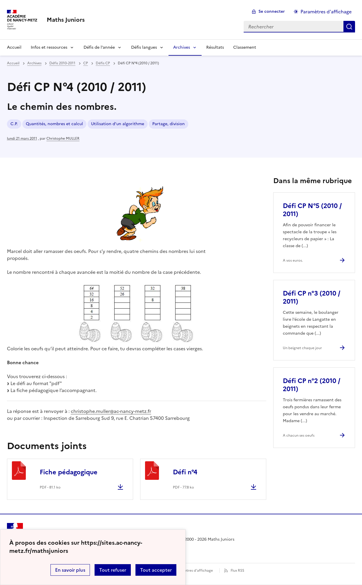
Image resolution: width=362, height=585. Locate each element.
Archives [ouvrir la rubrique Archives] (34, 63)
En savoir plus (70, 569)
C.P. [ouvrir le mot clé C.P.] (14, 124)
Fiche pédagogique (68, 472)
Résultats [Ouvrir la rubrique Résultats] (215, 47)
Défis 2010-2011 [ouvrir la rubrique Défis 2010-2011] (62, 63)
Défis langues (144, 47)
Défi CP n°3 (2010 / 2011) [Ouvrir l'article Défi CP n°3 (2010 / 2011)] (311, 297)
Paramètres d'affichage (193, 570)
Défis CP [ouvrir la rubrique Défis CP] (103, 63)
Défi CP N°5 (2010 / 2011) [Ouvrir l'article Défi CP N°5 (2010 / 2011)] (312, 210)
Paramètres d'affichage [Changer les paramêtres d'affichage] (326, 11)
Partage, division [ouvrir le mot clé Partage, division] (168, 124)
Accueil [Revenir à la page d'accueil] (14, 47)
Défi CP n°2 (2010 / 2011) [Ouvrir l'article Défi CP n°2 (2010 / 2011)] (311, 385)
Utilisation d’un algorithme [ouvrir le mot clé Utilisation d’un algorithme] (117, 124)
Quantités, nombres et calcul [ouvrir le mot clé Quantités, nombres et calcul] (54, 124)
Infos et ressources (49, 47)
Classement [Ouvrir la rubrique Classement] (244, 47)
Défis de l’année (99, 47)
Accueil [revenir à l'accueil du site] (13, 63)
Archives (181, 47)
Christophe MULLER (62, 138)
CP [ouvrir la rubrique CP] (85, 63)
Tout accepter (156, 569)
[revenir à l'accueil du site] (66, 20)
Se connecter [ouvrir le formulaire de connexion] (271, 11)
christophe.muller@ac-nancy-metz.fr (111, 411)
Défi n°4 (185, 472)
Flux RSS (237, 570)
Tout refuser (112, 569)
